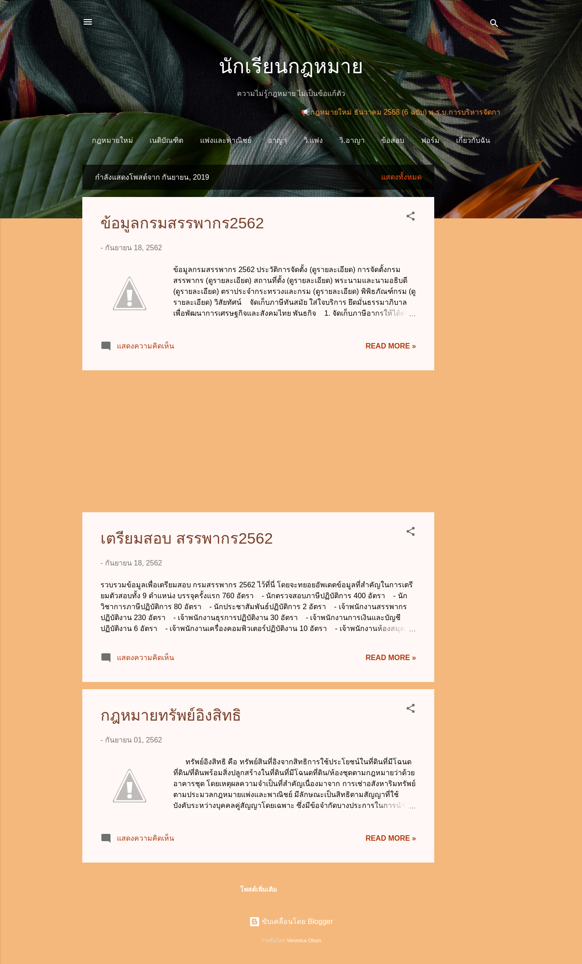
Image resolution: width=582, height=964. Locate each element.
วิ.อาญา (351, 140)
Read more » (391, 346)
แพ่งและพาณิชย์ (225, 140)
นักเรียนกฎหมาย (291, 66)
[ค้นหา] (494, 25)
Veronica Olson (304, 940)
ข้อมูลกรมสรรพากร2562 (182, 223)
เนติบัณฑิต (166, 140)
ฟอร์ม (430, 140)
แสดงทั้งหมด (401, 177)
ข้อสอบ (392, 140)
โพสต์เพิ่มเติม (258, 889)
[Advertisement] (471, 301)
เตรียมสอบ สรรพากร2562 (186, 538)
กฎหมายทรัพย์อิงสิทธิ (170, 715)
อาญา (277, 140)
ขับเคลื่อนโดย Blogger (291, 921)
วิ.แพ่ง (313, 140)
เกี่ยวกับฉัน (473, 140)
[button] (410, 218)
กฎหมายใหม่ (112, 140)
